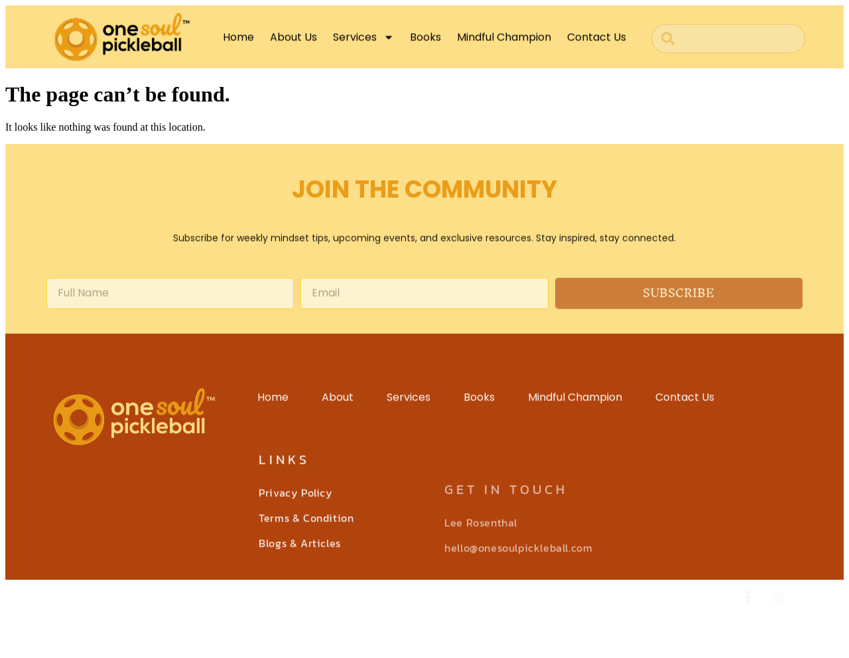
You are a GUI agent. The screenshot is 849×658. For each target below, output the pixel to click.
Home (238, 42)
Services (363, 42)
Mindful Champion (504, 42)
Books (425, 42)
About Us (293, 42)
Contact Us (596, 42)
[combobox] (728, 38)
